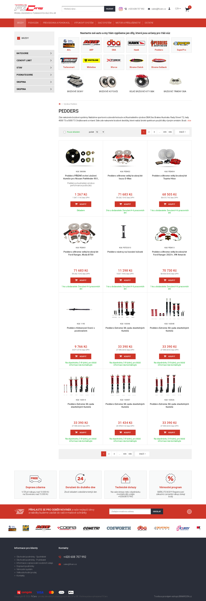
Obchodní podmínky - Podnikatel (31, 560)
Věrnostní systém (24, 569)
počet (91, 132)
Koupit (83, 204)
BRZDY (25, 38)
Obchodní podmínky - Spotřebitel (31, 557)
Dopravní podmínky (25, 566)
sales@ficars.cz (158, 9)
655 (164, 132)
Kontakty (21, 575)
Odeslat (157, 511)
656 (170, 132)
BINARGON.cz (185, 596)
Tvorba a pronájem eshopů (166, 596)
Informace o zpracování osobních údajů (35, 563)
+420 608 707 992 (136, 9)
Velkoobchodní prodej (26, 572)
